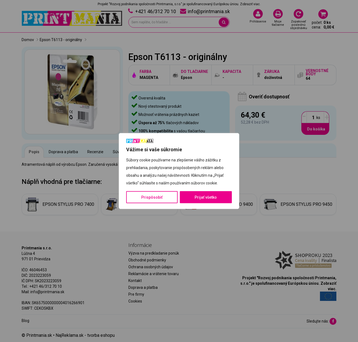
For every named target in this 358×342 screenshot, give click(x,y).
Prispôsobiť (152, 197)
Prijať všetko (206, 197)
